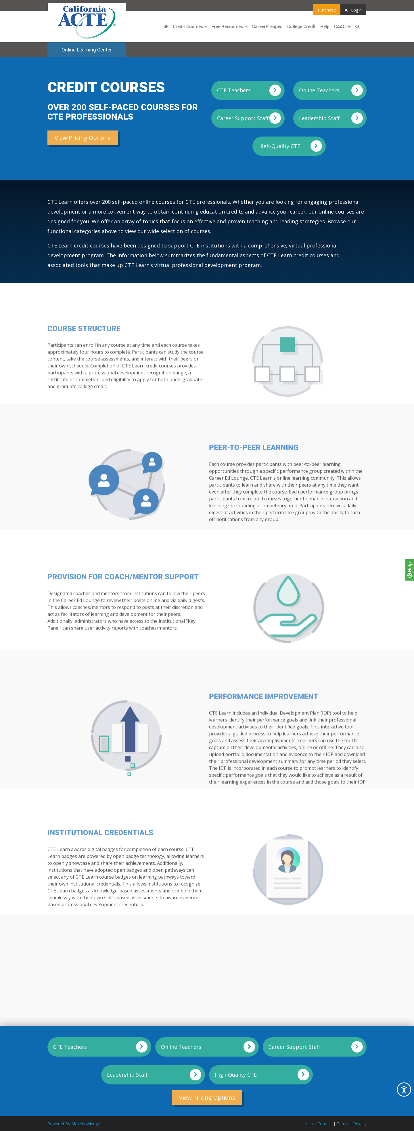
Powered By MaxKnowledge (73, 1123)
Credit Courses (188, 26)
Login (353, 10)
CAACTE (342, 26)
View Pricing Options (83, 138)
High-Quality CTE (279, 146)
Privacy (360, 1123)
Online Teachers (319, 90)
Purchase (327, 10)
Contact (324, 1123)
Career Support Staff (243, 118)
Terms (343, 1123)
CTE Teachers (234, 90)
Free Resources (227, 26)
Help (410, 570)
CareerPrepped (267, 26)
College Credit (301, 26)
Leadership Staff (319, 118)
